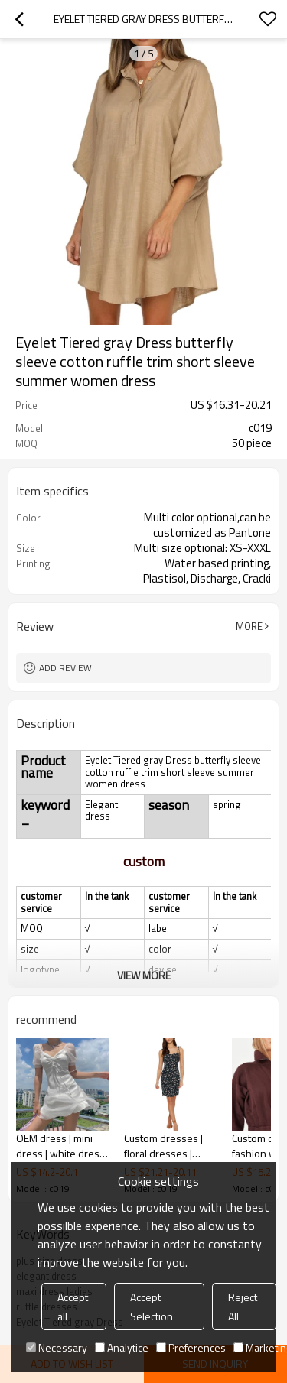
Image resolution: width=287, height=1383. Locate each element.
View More (144, 975)
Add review (65, 668)
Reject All (242, 1306)
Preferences (191, 1347)
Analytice (121, 1347)
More (249, 626)
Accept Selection (151, 1306)
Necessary (56, 1347)
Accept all (72, 1306)
